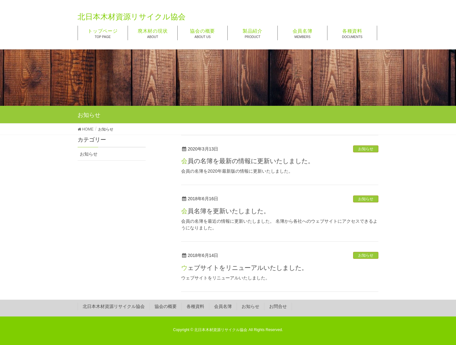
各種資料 (195, 306)
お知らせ (365, 149)
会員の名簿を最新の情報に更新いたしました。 (247, 160)
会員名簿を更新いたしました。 (225, 211)
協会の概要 (166, 306)
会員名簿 (223, 306)
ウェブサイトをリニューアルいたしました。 (244, 267)
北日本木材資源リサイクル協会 (114, 306)
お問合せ (278, 306)
